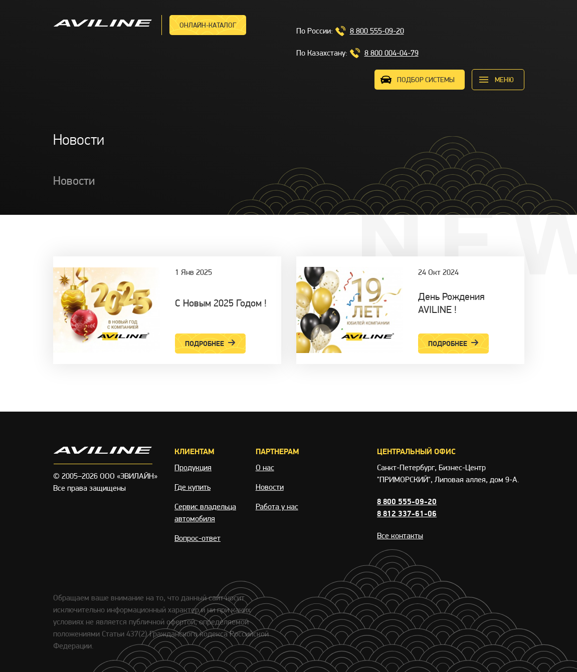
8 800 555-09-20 (377, 31)
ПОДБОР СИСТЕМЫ (426, 80)
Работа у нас (277, 506)
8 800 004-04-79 (391, 53)
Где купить (192, 487)
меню (504, 80)
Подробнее (210, 343)
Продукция (193, 467)
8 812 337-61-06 (407, 513)
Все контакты (400, 535)
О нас (265, 467)
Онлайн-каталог (207, 25)
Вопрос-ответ (197, 538)
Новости (270, 487)
